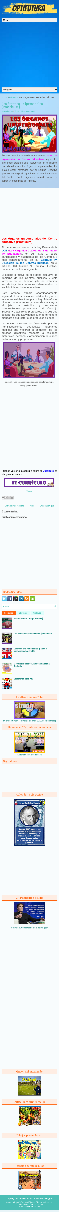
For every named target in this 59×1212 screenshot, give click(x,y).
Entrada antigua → (48, 506)
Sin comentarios (28, 111)
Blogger (44, 928)
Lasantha (49, 1202)
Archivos (37, 613)
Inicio (5, 97)
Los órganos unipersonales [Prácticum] (22, 105)
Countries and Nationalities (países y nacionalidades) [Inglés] (30, 650)
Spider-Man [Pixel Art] (23, 679)
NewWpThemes (21, 1202)
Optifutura (8, 111)
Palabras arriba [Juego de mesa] (28, 619)
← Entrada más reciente (13, 506)
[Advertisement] (29, 56)
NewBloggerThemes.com (29, 1206)
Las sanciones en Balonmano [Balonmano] (33, 634)
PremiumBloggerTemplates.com (29, 1204)
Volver (29, 491)
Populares (8, 613)
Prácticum (13, 97)
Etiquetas (23, 613)
